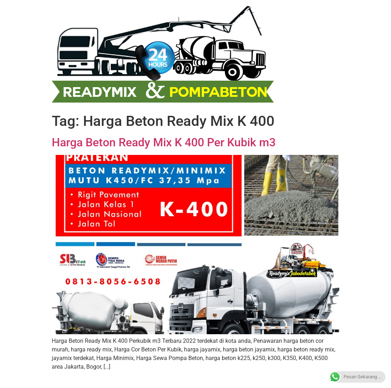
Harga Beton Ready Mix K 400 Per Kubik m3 (164, 142)
